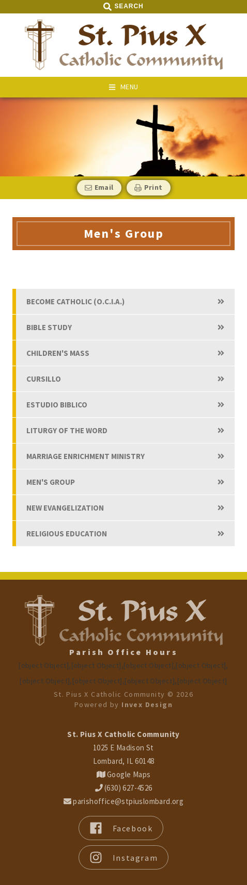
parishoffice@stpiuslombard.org (123, 801)
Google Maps (124, 774)
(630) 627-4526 (123, 788)
